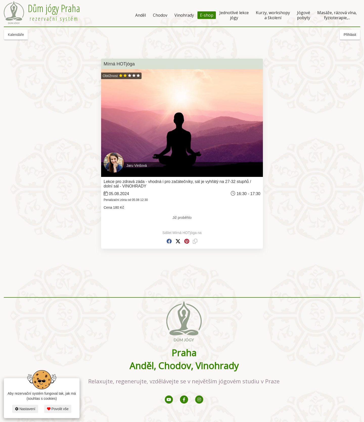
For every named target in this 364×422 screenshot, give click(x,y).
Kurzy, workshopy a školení (273, 15)
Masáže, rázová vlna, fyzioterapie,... (337, 15)
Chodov (160, 15)
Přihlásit (350, 35)
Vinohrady (184, 15)
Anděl (140, 15)
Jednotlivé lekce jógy (234, 15)
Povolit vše (58, 409)
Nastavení (25, 409)
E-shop (206, 15)
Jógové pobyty (303, 15)
